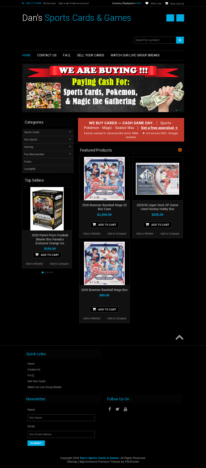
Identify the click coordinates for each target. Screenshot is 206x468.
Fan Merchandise (35, 154)
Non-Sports (31, 139)
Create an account (79, 3)
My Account (49, 3)
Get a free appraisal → (159, 128)
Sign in (62, 3)
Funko (28, 161)
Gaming (29, 146)
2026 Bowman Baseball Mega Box (104, 290)
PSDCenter (132, 461)
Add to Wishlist (91, 233)
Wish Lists (156, 3)
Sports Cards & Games (76, 18)
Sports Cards (32, 132)
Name (31, 409)
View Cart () (177, 3)
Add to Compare (116, 233)
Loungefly (30, 168)
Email (31, 426)
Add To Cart (104, 224)
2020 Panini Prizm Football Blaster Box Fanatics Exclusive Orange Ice (50, 239)
